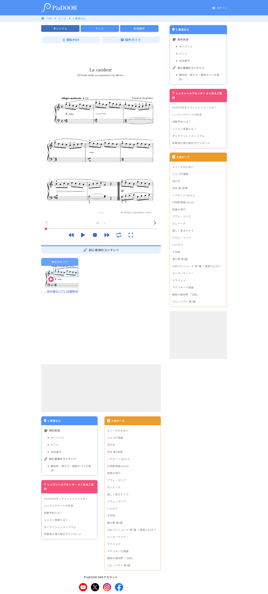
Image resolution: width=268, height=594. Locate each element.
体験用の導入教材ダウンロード (63, 534)
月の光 (111, 444)
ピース (62, 18)
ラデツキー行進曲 (118, 551)
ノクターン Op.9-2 (118, 459)
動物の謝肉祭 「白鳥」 (121, 558)
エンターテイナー (118, 537)
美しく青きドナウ (118, 494)
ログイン (219, 8)
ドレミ (55, 444)
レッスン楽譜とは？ (56, 520)
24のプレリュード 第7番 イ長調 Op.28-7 (131, 529)
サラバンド (114, 544)
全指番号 (56, 452)
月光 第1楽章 (115, 452)
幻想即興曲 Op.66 (118, 466)
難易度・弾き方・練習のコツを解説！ (71, 468)
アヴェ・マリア (116, 480)
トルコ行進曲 (115, 437)
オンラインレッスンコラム (60, 527)
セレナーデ (114, 487)
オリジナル (57, 437)
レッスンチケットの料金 (58, 505)
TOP (49, 18)
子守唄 (111, 515)
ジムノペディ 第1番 (119, 565)
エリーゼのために (118, 430)
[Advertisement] (101, 388)
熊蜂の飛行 (114, 473)
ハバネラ (112, 508)
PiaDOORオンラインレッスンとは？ (66, 498)
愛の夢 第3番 (115, 522)
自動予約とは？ (53, 513)
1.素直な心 (79, 18)
